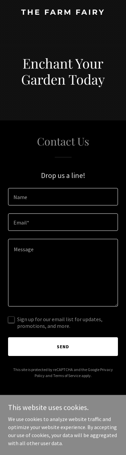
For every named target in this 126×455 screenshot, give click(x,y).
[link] (63, 12)
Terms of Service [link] (67, 375)
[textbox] (63, 196)
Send (63, 347)
